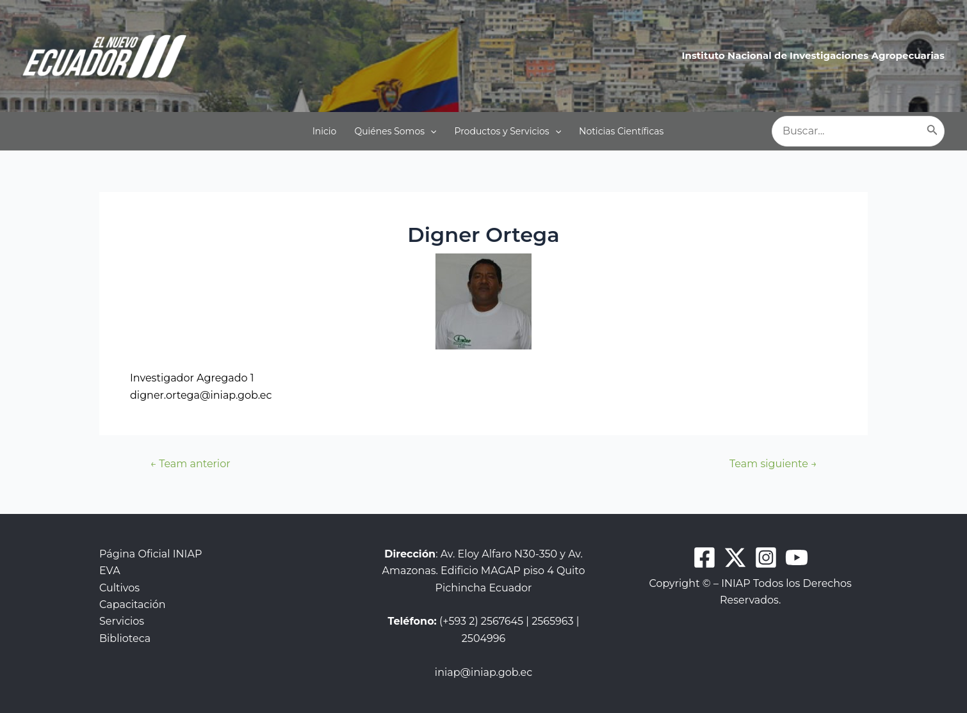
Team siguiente (773, 464)
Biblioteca (124, 638)
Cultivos (119, 588)
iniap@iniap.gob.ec (483, 672)
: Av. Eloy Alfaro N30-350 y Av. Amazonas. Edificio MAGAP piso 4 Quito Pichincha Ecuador (483, 571)
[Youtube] (796, 557)
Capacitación (132, 604)
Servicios (121, 621)
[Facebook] (704, 557)
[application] (430, 131)
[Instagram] (765, 557)
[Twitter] (735, 557)
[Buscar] (932, 131)
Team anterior (190, 464)
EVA (109, 571)
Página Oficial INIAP (150, 554)
